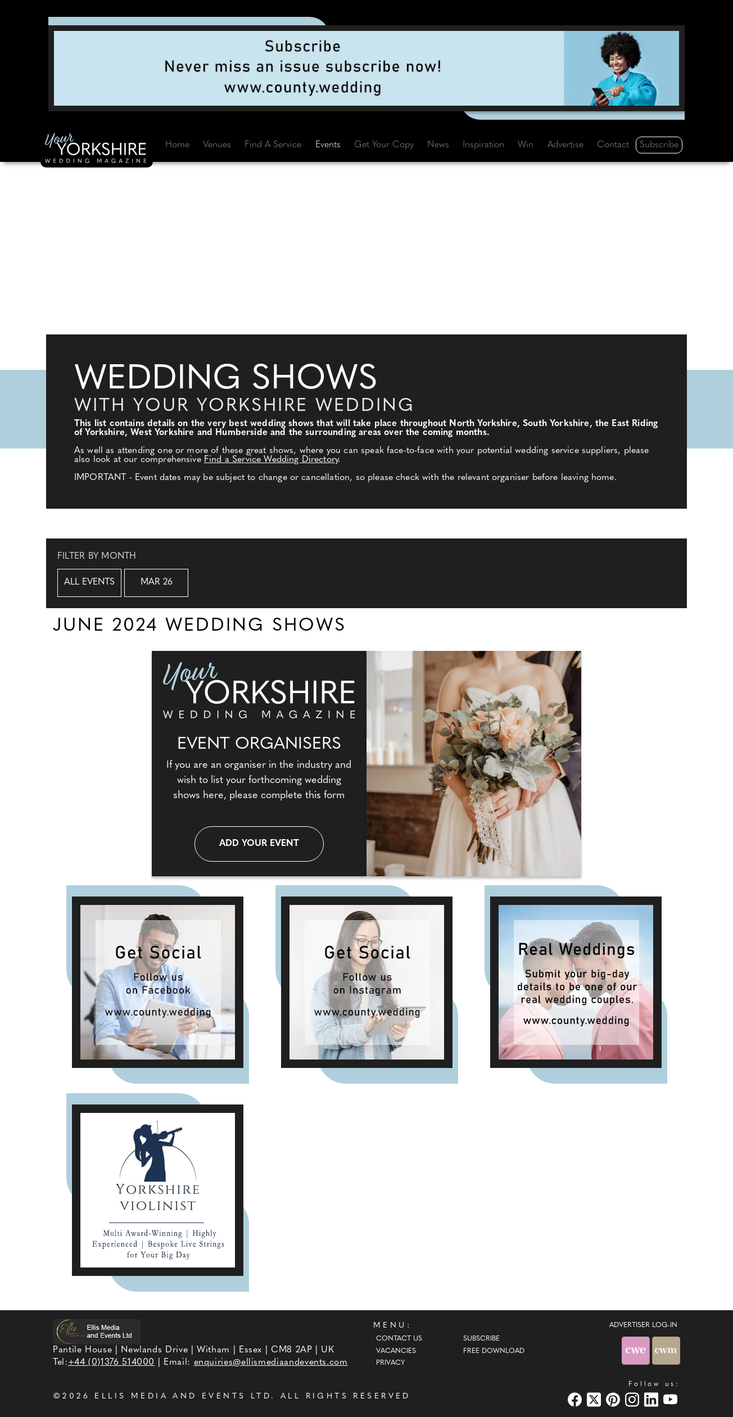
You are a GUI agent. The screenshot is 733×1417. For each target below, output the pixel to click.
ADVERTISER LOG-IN (643, 1325)
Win (525, 145)
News (438, 145)
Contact (613, 145)
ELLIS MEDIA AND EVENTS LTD (182, 1396)
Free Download (493, 1351)
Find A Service (273, 145)
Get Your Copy (384, 145)
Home (177, 145)
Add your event (259, 843)
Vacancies (396, 1351)
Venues (217, 145)
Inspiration (483, 145)
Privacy (390, 1363)
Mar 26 (157, 582)
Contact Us (399, 1338)
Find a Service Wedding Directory (271, 459)
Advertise (565, 145)
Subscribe (659, 145)
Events (328, 145)
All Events (89, 582)
